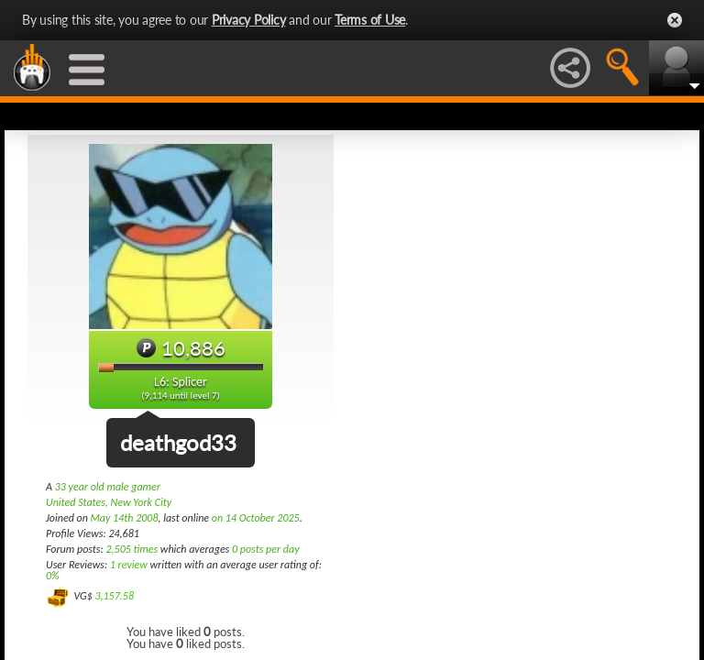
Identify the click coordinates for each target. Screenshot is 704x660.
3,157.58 (114, 595)
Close (674, 20)
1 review (129, 564)
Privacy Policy (249, 20)
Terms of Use (370, 20)
